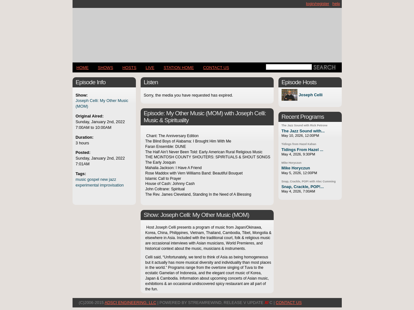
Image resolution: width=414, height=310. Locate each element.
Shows (105, 67)
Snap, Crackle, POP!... (303, 186)
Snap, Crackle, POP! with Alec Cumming (309, 181)
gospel (93, 179)
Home (82, 67)
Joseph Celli (310, 94)
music (81, 179)
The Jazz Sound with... (303, 131)
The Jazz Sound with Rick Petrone (305, 125)
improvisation (112, 185)
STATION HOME (179, 67)
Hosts (129, 67)
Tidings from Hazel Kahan (299, 144)
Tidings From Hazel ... (302, 149)
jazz (112, 179)
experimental (87, 185)
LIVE (150, 67)
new (104, 179)
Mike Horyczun (292, 162)
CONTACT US (216, 67)
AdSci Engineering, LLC (130, 302)
